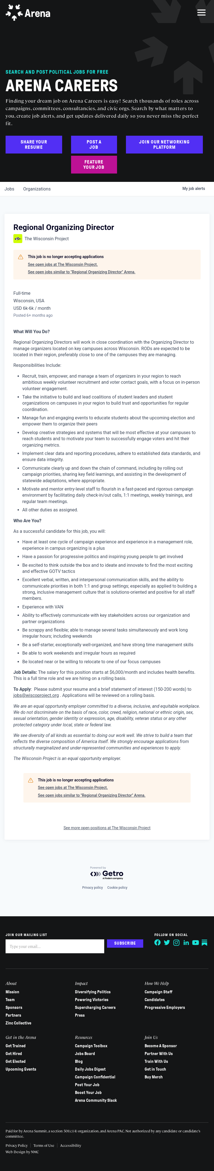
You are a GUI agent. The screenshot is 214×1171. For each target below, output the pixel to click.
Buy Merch (154, 1077)
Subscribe (125, 943)
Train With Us (156, 1061)
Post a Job (94, 144)
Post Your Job (87, 1085)
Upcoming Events (21, 1069)
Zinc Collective (18, 1023)
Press (80, 1015)
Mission (12, 992)
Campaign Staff (158, 992)
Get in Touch (155, 1069)
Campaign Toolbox (91, 1046)
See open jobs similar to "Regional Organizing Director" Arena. (81, 272)
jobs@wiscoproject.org (36, 695)
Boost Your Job (88, 1092)
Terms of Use (43, 1145)
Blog (79, 1061)
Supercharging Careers (95, 1007)
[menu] (201, 12)
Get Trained (16, 1046)
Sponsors (14, 1007)
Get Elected (16, 1061)
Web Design (16, 1151)
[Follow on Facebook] (157, 942)
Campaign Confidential (95, 1077)
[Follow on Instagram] (176, 942)
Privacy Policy (17, 1145)
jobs (9, 189)
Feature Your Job (93, 164)
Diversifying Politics (93, 992)
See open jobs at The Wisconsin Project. (63, 264)
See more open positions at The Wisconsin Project (107, 828)
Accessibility (70, 1145)
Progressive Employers (165, 1007)
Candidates (155, 999)
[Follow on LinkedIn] (186, 942)
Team (10, 999)
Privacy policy (92, 888)
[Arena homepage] (28, 12)
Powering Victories (91, 999)
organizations (37, 189)
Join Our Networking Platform (164, 144)
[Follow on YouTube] (195, 942)
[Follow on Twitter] (167, 942)
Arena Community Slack (96, 1100)
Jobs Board (85, 1053)
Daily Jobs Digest (90, 1069)
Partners (13, 1015)
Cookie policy (117, 888)
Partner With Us (159, 1053)
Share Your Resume (34, 144)
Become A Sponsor (161, 1046)
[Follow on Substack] (205, 942)
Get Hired (14, 1053)
